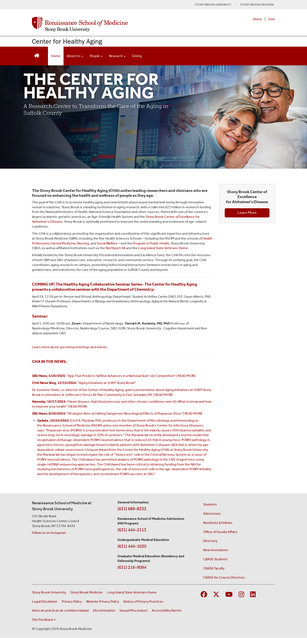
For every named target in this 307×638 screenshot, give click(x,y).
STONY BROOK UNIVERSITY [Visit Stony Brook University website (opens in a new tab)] (213, 4)
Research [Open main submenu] (117, 56)
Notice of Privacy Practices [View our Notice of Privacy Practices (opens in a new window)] (143, 601)
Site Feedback (44, 620)
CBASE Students (215, 559)
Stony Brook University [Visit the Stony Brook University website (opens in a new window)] (49, 592)
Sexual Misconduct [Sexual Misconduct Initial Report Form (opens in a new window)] (133, 610)
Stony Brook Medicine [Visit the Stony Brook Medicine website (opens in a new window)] (86, 592)
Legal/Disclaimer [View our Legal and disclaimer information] (45, 601)
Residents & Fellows (217, 523)
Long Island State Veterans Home (163, 248)
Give (271, 19)
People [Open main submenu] (96, 56)
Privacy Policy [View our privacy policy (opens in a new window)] (72, 601)
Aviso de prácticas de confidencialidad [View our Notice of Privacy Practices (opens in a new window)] (60, 610)
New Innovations (215, 550)
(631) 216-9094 (131, 567)
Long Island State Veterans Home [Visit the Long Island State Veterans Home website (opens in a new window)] (132, 592)
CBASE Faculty (213, 568)
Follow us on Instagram (49, 533)
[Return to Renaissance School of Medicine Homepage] (36, 55)
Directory (210, 541)
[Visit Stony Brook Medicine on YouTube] (229, 594)
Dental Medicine (63, 243)
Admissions (212, 514)
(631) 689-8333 (131, 508)
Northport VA (116, 248)
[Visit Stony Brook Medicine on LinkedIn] (253, 594)
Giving (137, 56)
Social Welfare (107, 243)
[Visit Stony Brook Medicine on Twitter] (216, 594)
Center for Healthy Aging (67, 41)
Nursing (83, 243)
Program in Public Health (151, 243)
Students (210, 504)
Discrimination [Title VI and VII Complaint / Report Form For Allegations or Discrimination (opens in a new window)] (104, 610)
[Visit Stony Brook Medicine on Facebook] (203, 594)
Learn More (247, 212)
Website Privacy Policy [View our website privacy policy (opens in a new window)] (102, 601)
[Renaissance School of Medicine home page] (109, 24)
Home (257, 19)
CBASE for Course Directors (224, 577)
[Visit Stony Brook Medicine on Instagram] (241, 594)
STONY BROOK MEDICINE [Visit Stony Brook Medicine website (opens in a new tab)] (257, 4)
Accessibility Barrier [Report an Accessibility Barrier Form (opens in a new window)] (167, 610)
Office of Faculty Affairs (220, 532)
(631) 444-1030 (131, 546)
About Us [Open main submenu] (75, 56)
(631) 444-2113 (131, 529)
